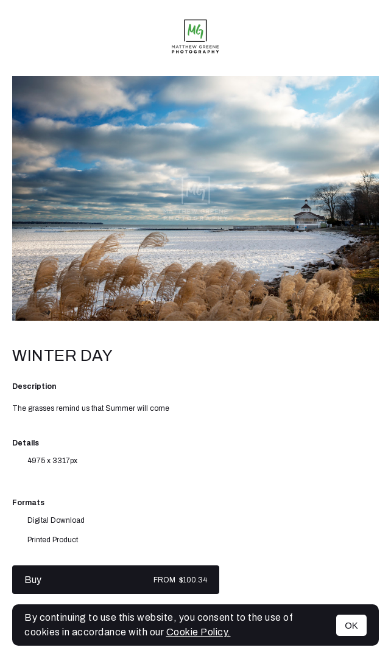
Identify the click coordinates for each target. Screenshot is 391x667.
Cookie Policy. (198, 632)
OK (351, 625)
